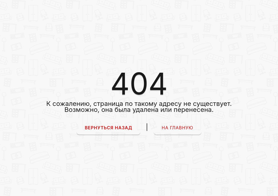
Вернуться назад (108, 127)
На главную (177, 127)
